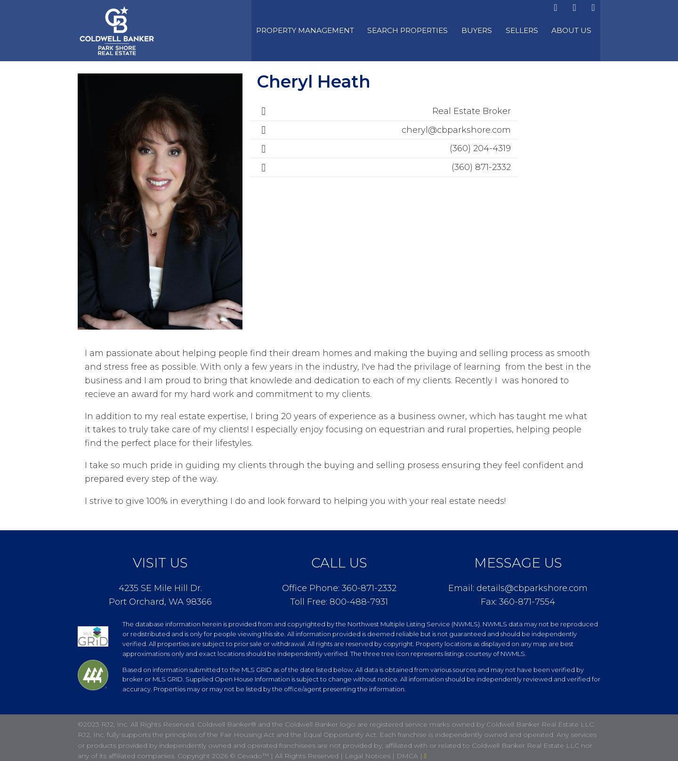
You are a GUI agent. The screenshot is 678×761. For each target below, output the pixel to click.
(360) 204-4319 (480, 143)
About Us (578, 28)
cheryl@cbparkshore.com (456, 125)
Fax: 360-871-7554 (518, 596)
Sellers (534, 28)
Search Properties (432, 28)
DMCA (408, 751)
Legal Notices (368, 751)
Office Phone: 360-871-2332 (339, 583)
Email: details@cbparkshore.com (518, 583)
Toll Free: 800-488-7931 (339, 596)
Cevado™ (254, 751)
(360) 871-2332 (481, 162)
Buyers (495, 28)
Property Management (338, 28)
